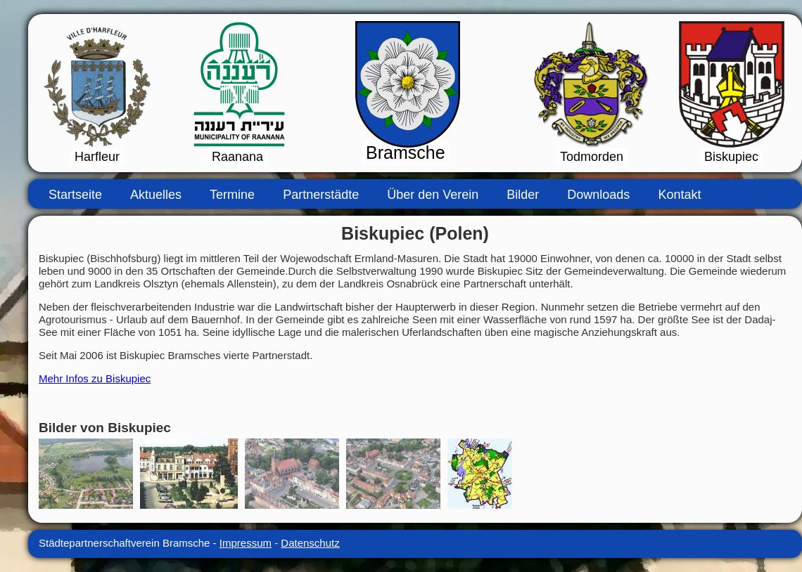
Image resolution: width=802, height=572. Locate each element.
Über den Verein (432, 195)
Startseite (75, 195)
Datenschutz (310, 543)
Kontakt (679, 195)
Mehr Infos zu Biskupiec (95, 378)
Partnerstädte (321, 195)
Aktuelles (156, 195)
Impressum (245, 543)
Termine (232, 195)
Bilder (523, 195)
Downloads (598, 195)
